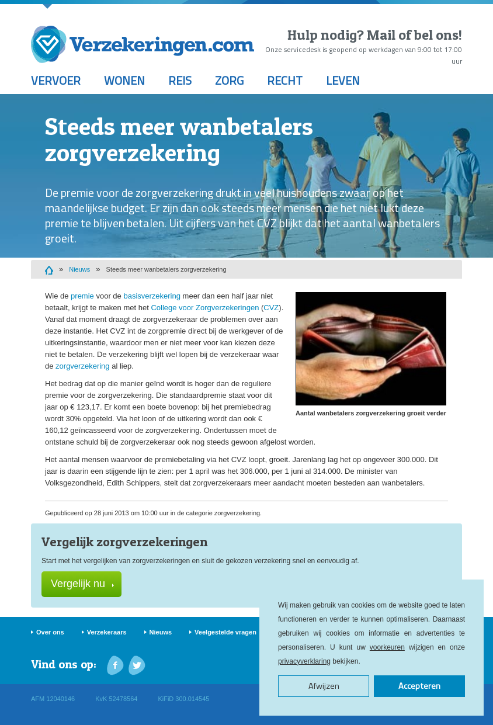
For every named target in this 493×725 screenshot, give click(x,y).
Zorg (229, 80)
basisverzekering (151, 296)
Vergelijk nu (82, 583)
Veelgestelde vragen (225, 632)
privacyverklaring (304, 661)
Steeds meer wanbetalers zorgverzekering (166, 269)
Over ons (50, 632)
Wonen (124, 80)
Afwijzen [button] (323, 685)
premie (82, 296)
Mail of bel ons (413, 34)
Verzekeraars (107, 632)
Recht (285, 80)
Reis (180, 80)
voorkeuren (387, 647)
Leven (343, 80)
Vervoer (56, 80)
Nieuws (79, 269)
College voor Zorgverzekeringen (205, 307)
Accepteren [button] (419, 685)
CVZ (271, 307)
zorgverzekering (82, 366)
